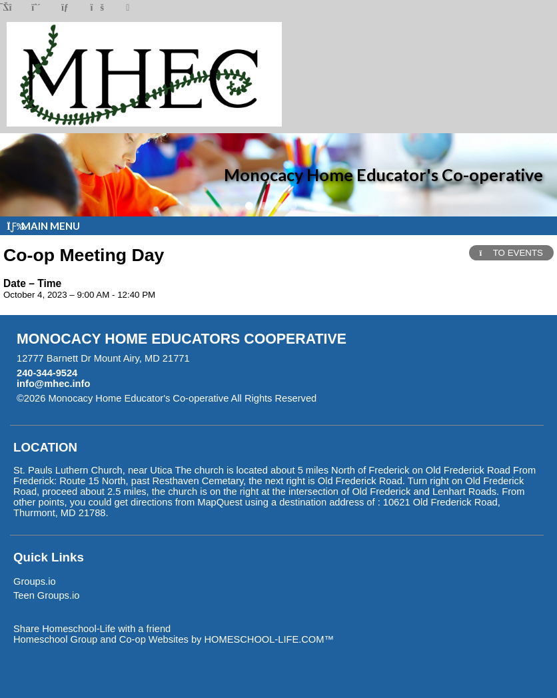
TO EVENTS (511, 253)
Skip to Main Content (374, 398)
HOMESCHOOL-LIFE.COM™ (269, 639)
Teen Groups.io (46, 595)
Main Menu (43, 226)
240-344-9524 (47, 373)
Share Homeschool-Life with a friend (92, 628)
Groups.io (34, 581)
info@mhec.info (53, 383)
